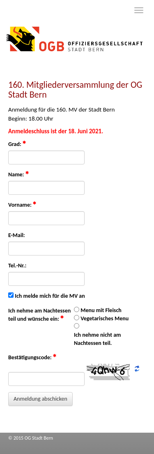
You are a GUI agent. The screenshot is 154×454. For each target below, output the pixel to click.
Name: (18, 174)
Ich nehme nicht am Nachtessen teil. (97, 339)
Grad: (17, 144)
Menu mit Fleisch (101, 310)
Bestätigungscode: (32, 357)
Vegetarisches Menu (104, 318)
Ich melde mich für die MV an (50, 295)
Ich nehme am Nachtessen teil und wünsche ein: (39, 314)
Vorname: (22, 204)
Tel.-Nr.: (17, 265)
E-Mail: (16, 235)
